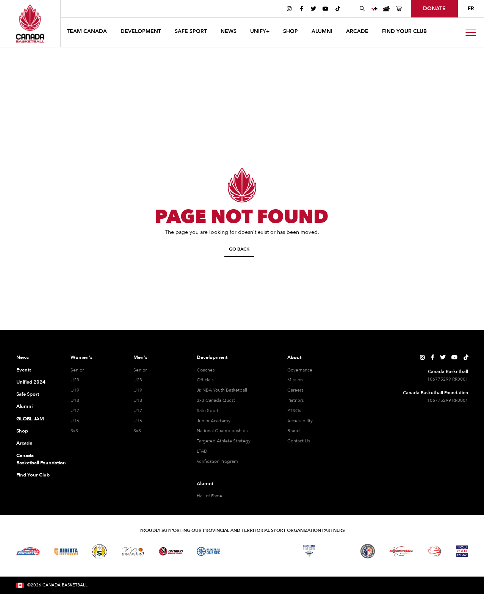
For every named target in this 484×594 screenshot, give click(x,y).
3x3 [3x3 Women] (74, 431)
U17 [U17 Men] (137, 410)
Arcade (24, 443)
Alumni (24, 406)
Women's (81, 357)
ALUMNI (322, 31)
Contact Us (298, 441)
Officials (205, 380)
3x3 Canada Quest (216, 400)
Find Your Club (33, 475)
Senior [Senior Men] (140, 370)
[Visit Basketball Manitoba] (133, 551)
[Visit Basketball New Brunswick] (276, 551)
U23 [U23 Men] (137, 380)
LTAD (202, 451)
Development (212, 357)
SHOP (290, 31)
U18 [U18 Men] (137, 400)
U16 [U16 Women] (74, 421)
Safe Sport (27, 394)
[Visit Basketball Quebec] (209, 551)
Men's (140, 357)
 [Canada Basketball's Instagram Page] (289, 8)
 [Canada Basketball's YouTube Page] (326, 8)
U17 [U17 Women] (74, 410)
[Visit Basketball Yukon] (401, 551)
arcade (357, 31)
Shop (22, 431)
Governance (299, 370)
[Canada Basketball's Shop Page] (399, 9)
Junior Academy (213, 421)
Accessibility (300, 421)
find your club (404, 31)
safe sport (191, 31)
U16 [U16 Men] (137, 421)
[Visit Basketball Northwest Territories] (242, 551)
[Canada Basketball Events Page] (387, 9)
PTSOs (294, 410)
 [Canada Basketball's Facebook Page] (301, 8)
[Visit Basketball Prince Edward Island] (338, 551)
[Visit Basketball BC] (28, 551)
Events (23, 370)
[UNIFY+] (374, 9)
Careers (295, 390)
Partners (295, 400)
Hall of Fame (209, 496)
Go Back (239, 249)
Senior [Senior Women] (77, 370)
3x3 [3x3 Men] (137, 431)
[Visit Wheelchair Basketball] (434, 551)
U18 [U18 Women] (74, 400)
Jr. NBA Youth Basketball (222, 390)
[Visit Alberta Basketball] (66, 551)
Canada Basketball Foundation (34, 459)
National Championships (222, 431)
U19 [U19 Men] (137, 390)
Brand (293, 431)
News (22, 357)
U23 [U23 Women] (74, 380)
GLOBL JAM (30, 418)
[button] (87, 32)
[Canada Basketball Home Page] (30, 23)
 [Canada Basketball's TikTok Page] (337, 8)
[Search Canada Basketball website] (362, 9)
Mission (295, 380)
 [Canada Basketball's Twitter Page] (313, 8)
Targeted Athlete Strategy (224, 441)
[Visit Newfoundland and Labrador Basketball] (367, 551)
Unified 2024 (30, 382)
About (294, 357)
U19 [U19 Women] (74, 390)
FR (471, 8)
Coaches (206, 370)
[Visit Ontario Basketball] (171, 551)
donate (434, 8)
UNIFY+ (259, 31)
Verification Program (217, 461)
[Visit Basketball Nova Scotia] (309, 551)
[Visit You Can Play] (462, 551)
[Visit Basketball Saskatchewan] (99, 551)
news (229, 31)
